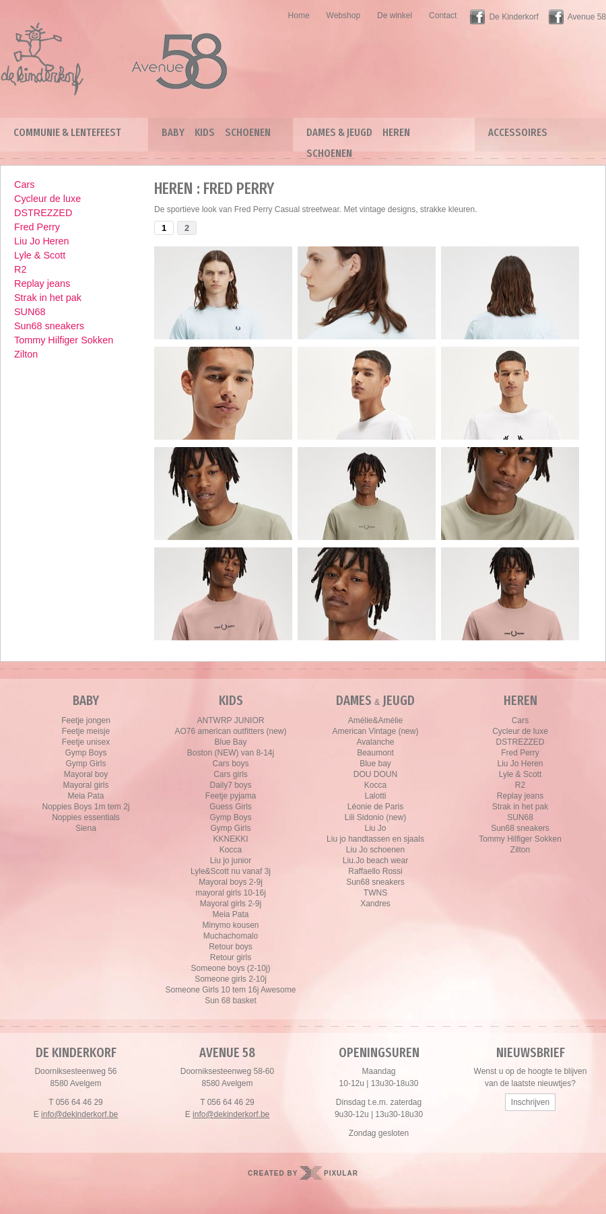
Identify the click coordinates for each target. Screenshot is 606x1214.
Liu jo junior (230, 860)
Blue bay (375, 763)
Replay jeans (42, 283)
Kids (205, 132)
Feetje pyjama (230, 796)
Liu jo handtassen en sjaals (375, 839)
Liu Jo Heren (41, 241)
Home (299, 15)
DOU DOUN (375, 774)
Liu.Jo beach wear (375, 860)
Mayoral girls (85, 785)
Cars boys (230, 763)
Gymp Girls (86, 763)
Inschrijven (530, 1102)
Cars (24, 184)
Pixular (341, 1173)
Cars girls (230, 774)
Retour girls (230, 957)
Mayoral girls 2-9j (230, 903)
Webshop (343, 15)
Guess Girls (230, 806)
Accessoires (517, 132)
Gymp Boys (85, 752)
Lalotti (375, 796)
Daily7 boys (230, 785)
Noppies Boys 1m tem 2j (85, 806)
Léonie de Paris (375, 806)
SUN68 (29, 311)
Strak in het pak (47, 297)
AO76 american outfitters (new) (230, 731)
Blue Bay (230, 742)
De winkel (394, 15)
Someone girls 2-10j (231, 979)
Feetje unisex (86, 742)
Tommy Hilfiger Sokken (63, 340)
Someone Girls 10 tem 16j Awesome (231, 989)
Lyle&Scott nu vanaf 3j (231, 871)
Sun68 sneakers (49, 326)
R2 (20, 269)
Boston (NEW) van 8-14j (230, 752)
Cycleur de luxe (47, 198)
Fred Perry (37, 227)
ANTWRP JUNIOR (231, 720)
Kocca (231, 849)
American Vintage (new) (376, 731)
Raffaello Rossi (375, 871)
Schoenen (248, 132)
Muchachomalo (230, 936)
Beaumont (375, 752)
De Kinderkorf (513, 17)
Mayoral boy (86, 774)
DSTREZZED (43, 212)
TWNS (375, 893)
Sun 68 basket (231, 1000)
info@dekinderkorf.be (79, 1114)
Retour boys (230, 946)
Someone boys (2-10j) (230, 968)
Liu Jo (375, 828)
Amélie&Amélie (375, 720)
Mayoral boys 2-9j (231, 882)
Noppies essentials (86, 817)
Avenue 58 (587, 17)
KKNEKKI (230, 839)
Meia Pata (85, 796)
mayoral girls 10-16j (230, 893)
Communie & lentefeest (67, 132)
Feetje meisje (86, 731)
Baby (173, 132)
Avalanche (376, 742)
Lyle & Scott (39, 255)
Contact (443, 15)
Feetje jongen (85, 720)
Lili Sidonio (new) (375, 817)
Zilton (26, 354)
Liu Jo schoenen (375, 849)
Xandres (375, 903)
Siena (85, 828)
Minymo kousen (230, 925)
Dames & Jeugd (339, 132)
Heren (396, 132)
